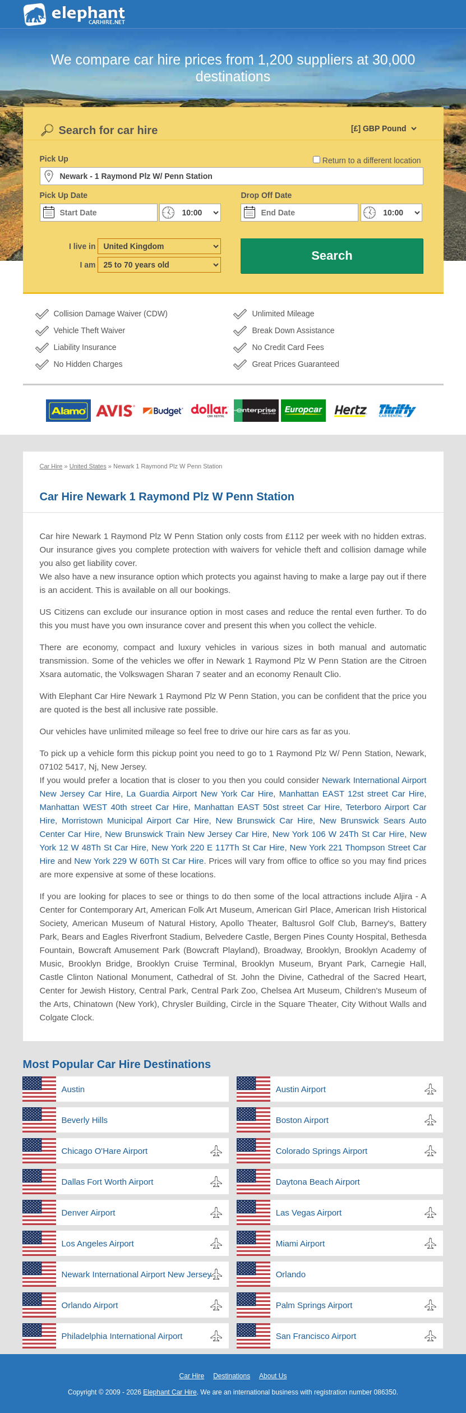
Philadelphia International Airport (122, 1336)
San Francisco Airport (316, 1336)
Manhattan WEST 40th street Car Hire (114, 807)
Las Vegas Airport (309, 1212)
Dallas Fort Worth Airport (108, 1181)
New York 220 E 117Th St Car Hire (218, 847)
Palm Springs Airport (314, 1305)
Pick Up (54, 158)
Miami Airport (300, 1243)
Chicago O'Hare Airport (105, 1151)
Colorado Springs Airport (321, 1151)
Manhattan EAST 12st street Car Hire (352, 793)
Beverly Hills (85, 1120)
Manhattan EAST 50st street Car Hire (267, 807)
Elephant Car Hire (169, 1392)
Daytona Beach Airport (318, 1181)
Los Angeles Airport (98, 1243)
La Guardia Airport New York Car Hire (200, 793)
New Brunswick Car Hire (264, 820)
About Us (273, 1376)
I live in (82, 246)
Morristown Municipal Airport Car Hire (135, 820)
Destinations (231, 1376)
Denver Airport (89, 1212)
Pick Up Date (64, 195)
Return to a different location (371, 160)
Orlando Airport (90, 1305)
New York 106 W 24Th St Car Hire (338, 834)
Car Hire (192, 1376)
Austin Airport (301, 1089)
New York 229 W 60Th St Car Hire (139, 861)
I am (87, 264)
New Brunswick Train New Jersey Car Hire (186, 834)
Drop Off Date (266, 195)
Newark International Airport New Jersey (137, 1274)
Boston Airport (302, 1120)
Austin (73, 1089)
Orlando (291, 1274)
